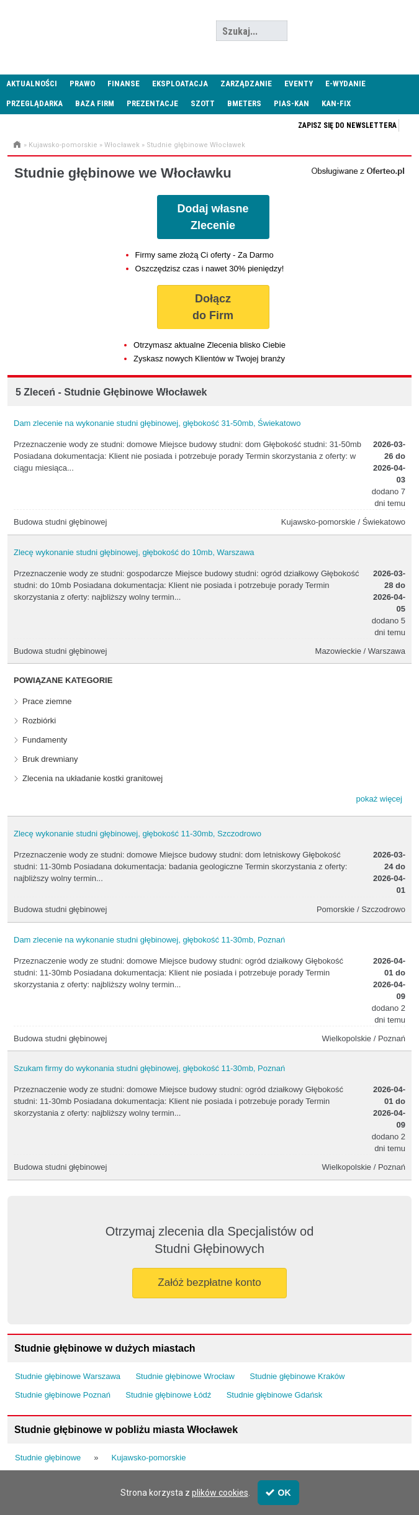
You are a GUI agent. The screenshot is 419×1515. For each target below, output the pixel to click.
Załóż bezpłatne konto (209, 1282)
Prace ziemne (46, 701)
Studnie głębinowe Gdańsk (275, 1395)
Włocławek (122, 145)
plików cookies (220, 1493)
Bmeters (244, 103)
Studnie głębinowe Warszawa (67, 1376)
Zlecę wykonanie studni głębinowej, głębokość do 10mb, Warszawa (134, 552)
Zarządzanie (246, 83)
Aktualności (31, 83)
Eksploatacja (180, 83)
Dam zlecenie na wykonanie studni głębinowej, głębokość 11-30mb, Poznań (149, 939)
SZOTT (203, 103)
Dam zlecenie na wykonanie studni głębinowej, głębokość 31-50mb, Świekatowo (157, 423)
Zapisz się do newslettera (347, 125)
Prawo (82, 83)
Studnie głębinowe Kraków (297, 1376)
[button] (379, 799)
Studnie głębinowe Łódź (168, 1395)
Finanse (123, 83)
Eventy (298, 83)
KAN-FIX (336, 103)
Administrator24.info (93, 31)
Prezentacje (152, 103)
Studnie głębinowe (48, 1457)
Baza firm (94, 103)
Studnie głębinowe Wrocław (184, 1376)
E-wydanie (345, 83)
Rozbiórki (39, 720)
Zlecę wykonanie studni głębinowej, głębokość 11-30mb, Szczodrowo (137, 833)
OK (278, 1493)
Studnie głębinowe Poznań (62, 1395)
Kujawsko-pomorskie (63, 145)
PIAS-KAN (291, 103)
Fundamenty (44, 739)
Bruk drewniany (50, 759)
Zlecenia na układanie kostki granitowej (92, 778)
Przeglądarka (34, 103)
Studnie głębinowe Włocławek (195, 145)
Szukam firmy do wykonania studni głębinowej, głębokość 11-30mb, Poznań (149, 1068)
